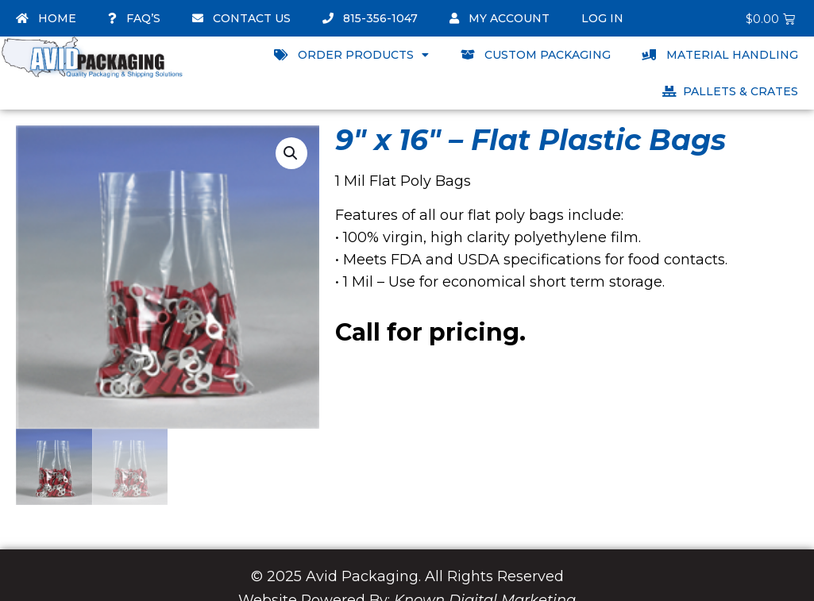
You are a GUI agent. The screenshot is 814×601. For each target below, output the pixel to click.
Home (46, 18)
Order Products (351, 54)
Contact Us (241, 18)
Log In (602, 18)
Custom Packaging (536, 55)
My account (499, 18)
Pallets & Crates (730, 91)
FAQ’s (134, 18)
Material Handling (720, 55)
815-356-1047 (370, 18)
